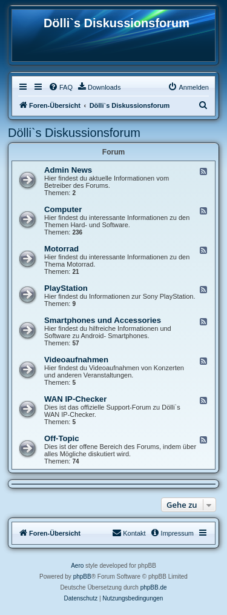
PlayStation (66, 288)
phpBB (82, 576)
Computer (63, 209)
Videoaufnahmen (76, 359)
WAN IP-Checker (75, 399)
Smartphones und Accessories (102, 320)
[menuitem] (60, 87)
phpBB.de (153, 587)
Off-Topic (61, 438)
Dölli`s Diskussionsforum (74, 132)
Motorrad (61, 248)
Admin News (68, 170)
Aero (77, 565)
